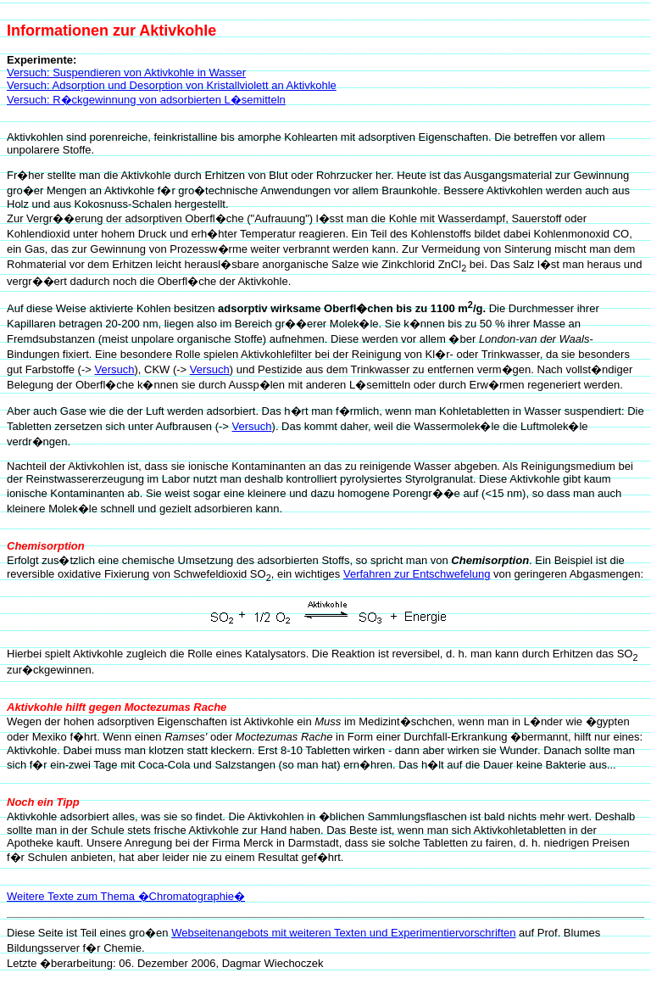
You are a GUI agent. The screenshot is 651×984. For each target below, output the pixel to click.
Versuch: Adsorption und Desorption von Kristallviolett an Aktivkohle (172, 85)
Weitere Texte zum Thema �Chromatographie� (126, 896)
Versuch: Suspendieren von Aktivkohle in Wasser (126, 72)
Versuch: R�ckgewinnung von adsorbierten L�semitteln (146, 99)
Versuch (114, 369)
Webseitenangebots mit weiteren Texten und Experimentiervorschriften (343, 932)
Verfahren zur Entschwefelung (416, 573)
